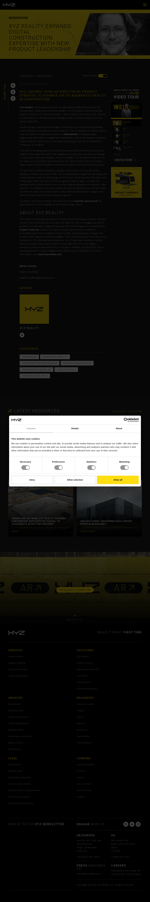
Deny (32, 480)
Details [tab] (75, 428)
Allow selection (75, 480)
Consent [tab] (31, 428)
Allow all (117, 480)
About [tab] (119, 428)
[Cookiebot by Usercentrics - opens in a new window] (126, 420)
